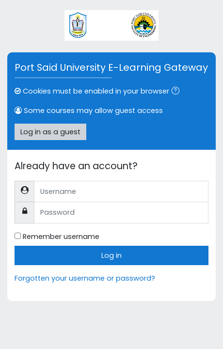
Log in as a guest (50, 132)
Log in (111, 255)
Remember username (61, 236)
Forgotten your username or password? (85, 278)
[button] (177, 91)
